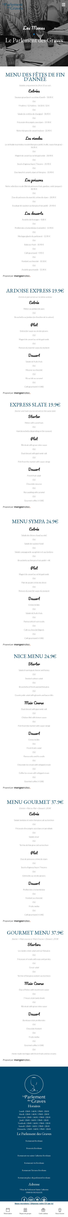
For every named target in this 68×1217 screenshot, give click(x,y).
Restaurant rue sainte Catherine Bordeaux (34, 1155)
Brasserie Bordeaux (34, 1148)
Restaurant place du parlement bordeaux (34, 1177)
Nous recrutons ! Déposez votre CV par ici (34, 1203)
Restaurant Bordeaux (34, 1140)
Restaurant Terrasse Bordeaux (34, 1170)
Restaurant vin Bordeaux (34, 1163)
